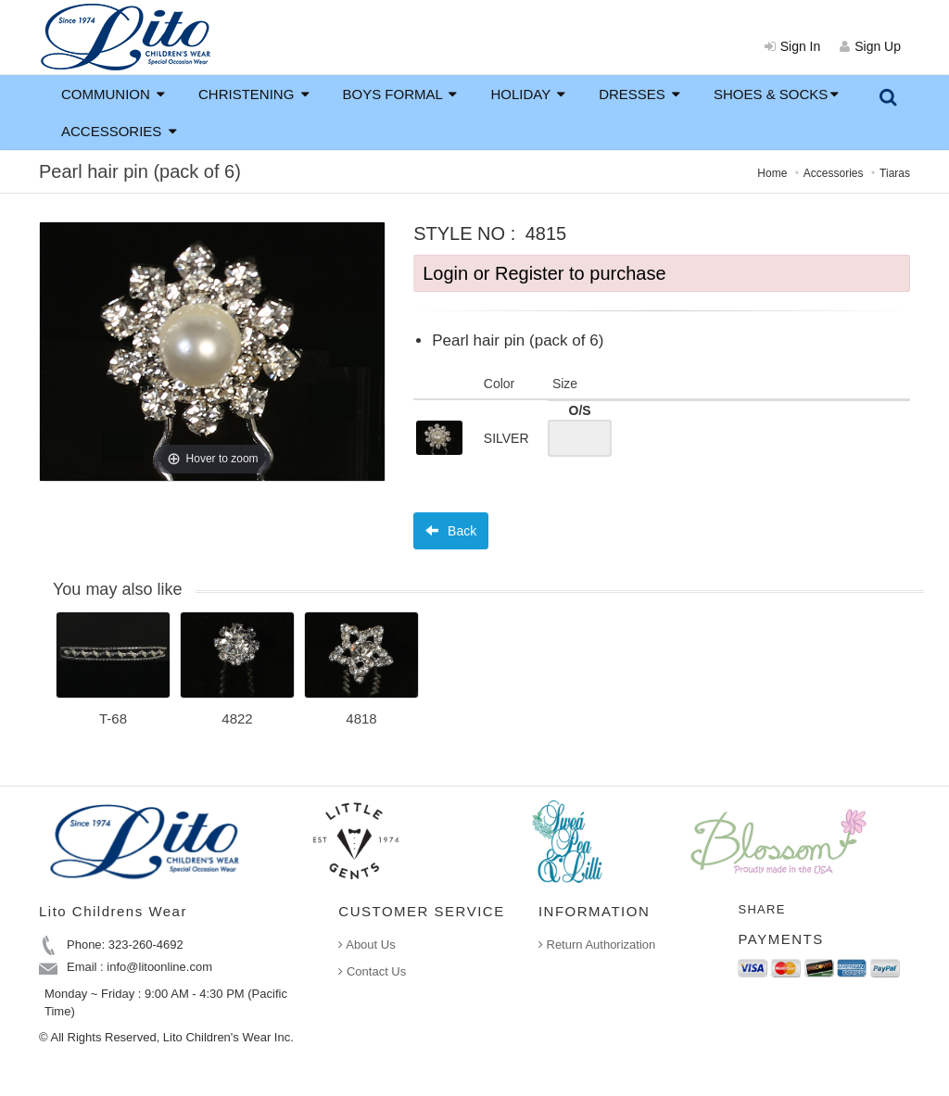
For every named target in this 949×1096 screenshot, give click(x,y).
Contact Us (372, 971)
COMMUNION (113, 94)
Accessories (833, 173)
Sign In (793, 46)
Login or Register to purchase (544, 273)
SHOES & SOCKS (776, 94)
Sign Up (870, 46)
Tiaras (894, 173)
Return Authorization (596, 944)
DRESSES (639, 94)
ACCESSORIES (119, 131)
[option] (113, 675)
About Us (366, 944)
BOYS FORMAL (400, 94)
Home (772, 173)
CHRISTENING (254, 94)
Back (450, 530)
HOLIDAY (527, 94)
